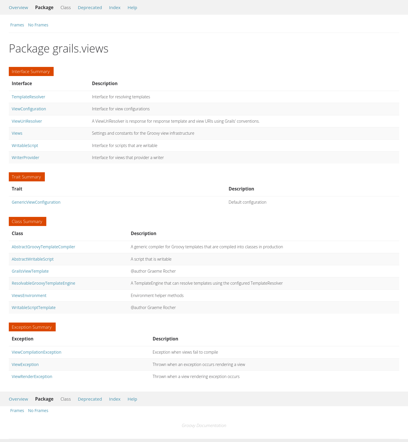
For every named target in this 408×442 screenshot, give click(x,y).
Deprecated (90, 7)
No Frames (38, 25)
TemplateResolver (28, 96)
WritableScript (25, 145)
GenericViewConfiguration (36, 202)
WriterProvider (25, 157)
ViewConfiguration (29, 109)
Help (132, 7)
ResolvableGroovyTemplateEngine (43, 283)
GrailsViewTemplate (30, 271)
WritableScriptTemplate (34, 307)
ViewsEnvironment (29, 295)
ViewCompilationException (36, 352)
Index (114, 7)
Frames (17, 25)
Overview (18, 7)
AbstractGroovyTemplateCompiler (43, 246)
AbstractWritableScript (33, 259)
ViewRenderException (32, 376)
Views (17, 133)
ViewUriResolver (27, 121)
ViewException (25, 364)
